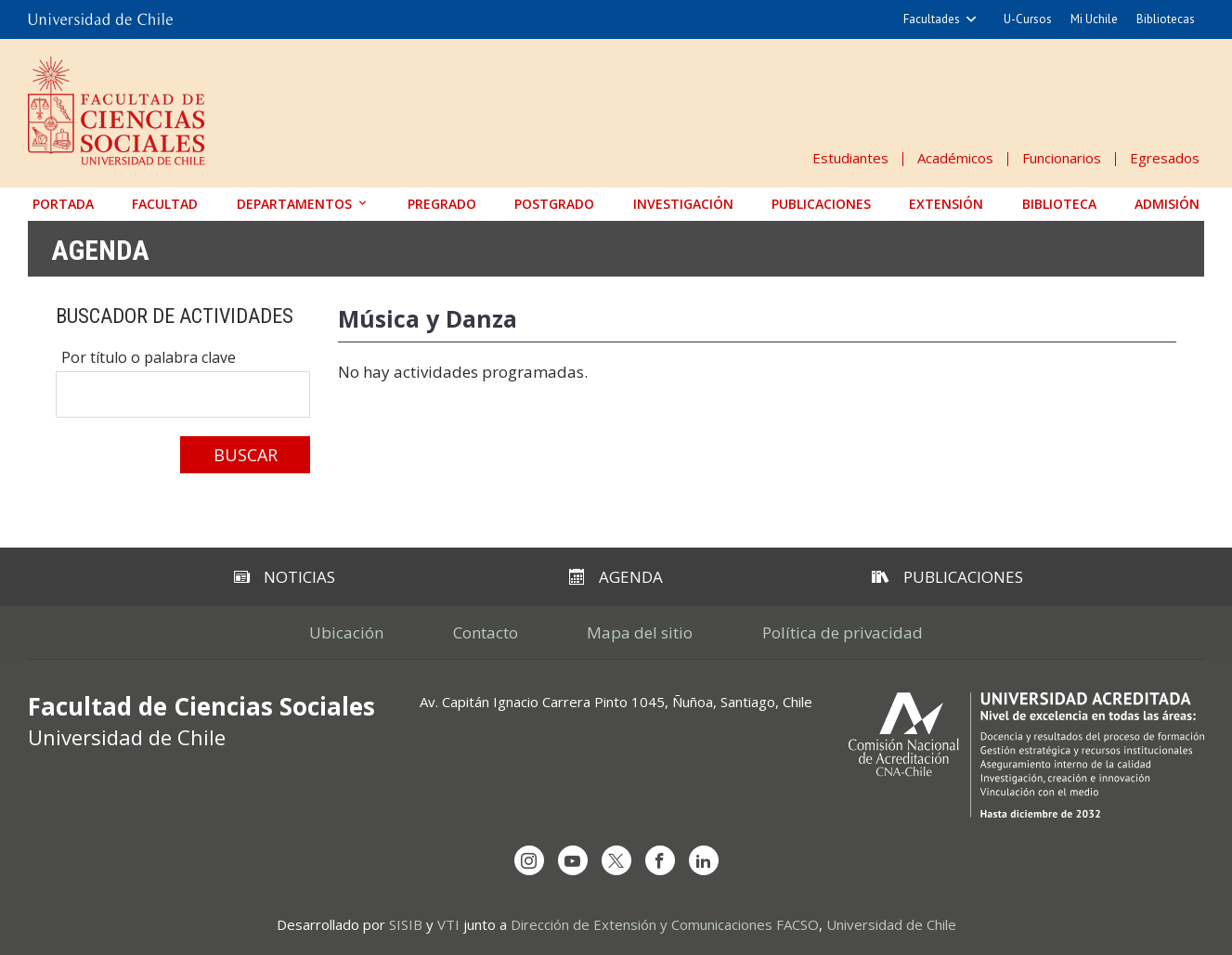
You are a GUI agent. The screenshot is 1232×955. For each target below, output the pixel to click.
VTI (448, 924)
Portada (63, 204)
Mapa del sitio (641, 632)
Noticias (284, 576)
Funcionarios (1061, 157)
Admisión (1167, 204)
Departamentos (294, 204)
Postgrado (554, 204)
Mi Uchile (1094, 19)
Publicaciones (821, 204)
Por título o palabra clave (148, 357)
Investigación (683, 204)
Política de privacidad (843, 632)
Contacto (485, 632)
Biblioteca (1059, 204)
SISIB (405, 924)
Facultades (931, 19)
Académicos (955, 157)
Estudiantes (850, 157)
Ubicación (346, 632)
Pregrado (442, 204)
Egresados (1165, 157)
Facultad (165, 204)
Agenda (100, 249)
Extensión (946, 204)
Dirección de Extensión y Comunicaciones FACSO (665, 924)
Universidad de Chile (891, 924)
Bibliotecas (1165, 19)
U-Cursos (1028, 19)
